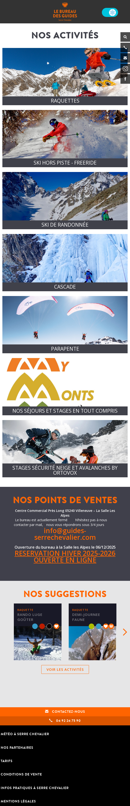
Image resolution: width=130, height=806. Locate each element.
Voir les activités (65, 669)
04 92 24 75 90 (65, 720)
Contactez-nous (65, 711)
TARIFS (7, 761)
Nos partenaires (17, 747)
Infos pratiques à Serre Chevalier (35, 787)
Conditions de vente (21, 774)
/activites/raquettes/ (65, 76)
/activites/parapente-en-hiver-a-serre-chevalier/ (65, 324)
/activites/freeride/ (65, 138)
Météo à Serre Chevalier (25, 734)
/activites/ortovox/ (65, 448)
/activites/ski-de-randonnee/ (65, 200)
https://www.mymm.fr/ (65, 386)
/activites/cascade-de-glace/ (65, 262)
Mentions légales (18, 801)
